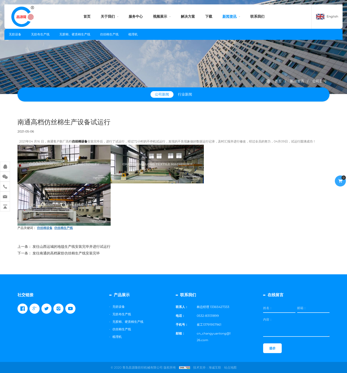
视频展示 (160, 16)
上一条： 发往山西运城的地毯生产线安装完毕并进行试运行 (63, 246)
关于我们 (108, 16)
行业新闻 (185, 94)
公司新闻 (319, 81)
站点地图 (230, 367)
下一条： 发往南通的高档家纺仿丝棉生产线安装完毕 (58, 253)
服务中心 (136, 16)
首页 (87, 16)
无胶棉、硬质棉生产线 (74, 34)
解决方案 (188, 16)
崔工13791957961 (209, 325)
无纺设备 (15, 34)
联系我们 (257, 16)
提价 (272, 348)
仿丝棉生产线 (109, 34)
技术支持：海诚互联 (207, 367)
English (332, 16)
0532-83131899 (208, 316)
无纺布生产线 (40, 34)
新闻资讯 (229, 16)
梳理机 (133, 34)
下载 (208, 16)
